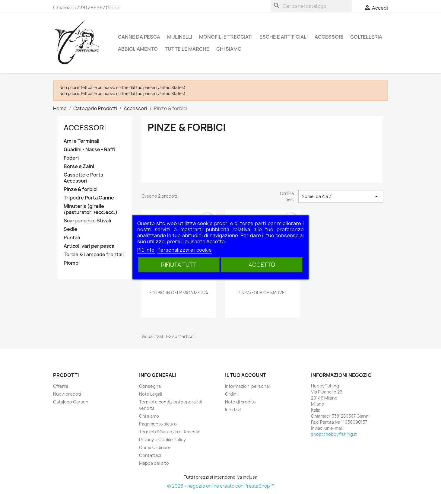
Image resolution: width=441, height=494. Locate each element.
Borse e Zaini (79, 166)
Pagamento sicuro (158, 424)
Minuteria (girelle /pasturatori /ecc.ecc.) (90, 209)
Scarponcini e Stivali (87, 221)
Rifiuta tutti (179, 265)
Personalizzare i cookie (184, 250)
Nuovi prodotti (67, 394)
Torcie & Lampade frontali (94, 254)
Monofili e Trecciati (225, 36)
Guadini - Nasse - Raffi (89, 149)
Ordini (231, 394)
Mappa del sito (154, 463)
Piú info (146, 250)
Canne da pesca (139, 36)
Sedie (70, 229)
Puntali (72, 237)
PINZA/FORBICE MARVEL (262, 292)
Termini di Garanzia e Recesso (170, 432)
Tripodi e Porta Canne (89, 198)
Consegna (150, 386)
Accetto (262, 265)
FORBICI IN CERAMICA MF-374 (178, 292)
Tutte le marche (187, 49)
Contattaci (150, 455)
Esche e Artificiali (283, 36)
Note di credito (240, 402)
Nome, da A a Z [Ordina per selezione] (341, 196)
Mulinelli (179, 36)
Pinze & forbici (80, 189)
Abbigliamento (138, 49)
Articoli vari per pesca (89, 246)
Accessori (329, 36)
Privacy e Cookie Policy (162, 439)
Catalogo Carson (70, 402)
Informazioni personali (248, 386)
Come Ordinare (155, 447)
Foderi (71, 158)
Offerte (60, 386)
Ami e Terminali (81, 141)
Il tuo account (245, 375)
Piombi (72, 263)
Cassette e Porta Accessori (83, 178)
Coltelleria (366, 36)
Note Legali (150, 394)
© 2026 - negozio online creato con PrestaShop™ (220, 486)
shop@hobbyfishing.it (334, 434)
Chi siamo (229, 49)
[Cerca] (311, 6)
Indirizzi (233, 410)
